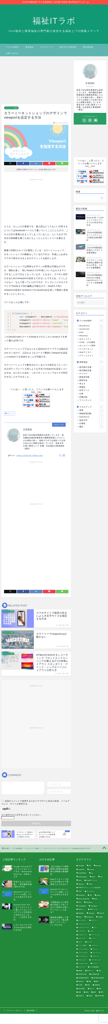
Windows (91, 335)
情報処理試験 (91, 413)
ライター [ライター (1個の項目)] (95, 963)
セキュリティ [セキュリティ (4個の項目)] (82, 938)
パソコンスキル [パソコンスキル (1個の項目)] (83, 949)
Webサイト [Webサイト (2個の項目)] (81, 909)
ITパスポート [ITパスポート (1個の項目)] (91, 891)
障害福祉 (29, 47)
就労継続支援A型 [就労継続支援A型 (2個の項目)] (83, 978)
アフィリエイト (91, 355)
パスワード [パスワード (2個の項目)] (94, 945)
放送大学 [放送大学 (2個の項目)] (81, 981)
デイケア (91, 374)
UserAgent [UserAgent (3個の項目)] (94, 906)
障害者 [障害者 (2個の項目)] (90, 996)
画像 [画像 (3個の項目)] (88, 985)
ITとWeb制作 (12, 47)
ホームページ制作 (11, 108)
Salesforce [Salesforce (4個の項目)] (89, 902)
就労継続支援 (91, 370)
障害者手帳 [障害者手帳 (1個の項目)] (100, 996)
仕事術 (91, 423)
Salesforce (91, 417)
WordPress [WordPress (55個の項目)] (89, 917)
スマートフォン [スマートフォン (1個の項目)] (96, 935)
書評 (91, 427)
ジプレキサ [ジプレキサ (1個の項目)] (81, 931)
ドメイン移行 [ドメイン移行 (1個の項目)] (82, 945)
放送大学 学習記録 (67, 47)
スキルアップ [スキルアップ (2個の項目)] (82, 935)
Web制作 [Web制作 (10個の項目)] (81, 913)
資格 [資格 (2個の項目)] (79, 992)
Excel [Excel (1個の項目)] (93, 877)
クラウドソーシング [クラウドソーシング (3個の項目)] (84, 924)
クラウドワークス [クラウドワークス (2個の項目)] (83, 927)
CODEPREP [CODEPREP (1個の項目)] (82, 873)
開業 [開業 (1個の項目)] (94, 992)
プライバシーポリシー (14, 1010)
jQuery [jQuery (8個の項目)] (98, 895)
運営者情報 (88, 47)
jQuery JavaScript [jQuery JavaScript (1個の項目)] (83, 899)
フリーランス (91, 400)
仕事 (91, 393)
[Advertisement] (35, 81)
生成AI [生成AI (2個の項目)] (80, 985)
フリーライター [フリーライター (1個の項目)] (83, 953)
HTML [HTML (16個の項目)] (90, 884)
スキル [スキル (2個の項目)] (92, 931)
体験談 (91, 387)
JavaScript (91, 329)
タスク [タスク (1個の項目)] (80, 942)
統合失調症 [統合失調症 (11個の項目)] (81, 988)
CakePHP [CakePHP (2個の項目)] (81, 869)
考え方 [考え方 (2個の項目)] (92, 988)
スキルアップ (46, 47)
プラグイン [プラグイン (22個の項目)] (95, 956)
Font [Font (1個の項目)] (101, 877)
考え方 (91, 383)
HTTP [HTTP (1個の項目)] (80, 891)
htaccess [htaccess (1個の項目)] (81, 884)
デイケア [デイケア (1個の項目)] (89, 942)
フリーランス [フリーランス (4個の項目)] (96, 953)
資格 (91, 410)
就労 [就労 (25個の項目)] (100, 971)
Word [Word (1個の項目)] (80, 917)
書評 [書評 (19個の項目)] (97, 981)
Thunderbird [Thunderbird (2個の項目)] (82, 906)
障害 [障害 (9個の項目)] (102, 992)
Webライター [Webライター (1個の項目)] (94, 909)
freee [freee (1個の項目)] (79, 880)
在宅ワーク (91, 390)
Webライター (91, 352)
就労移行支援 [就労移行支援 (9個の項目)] (82, 974)
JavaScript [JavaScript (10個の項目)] (81, 895)
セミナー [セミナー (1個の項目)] (93, 938)
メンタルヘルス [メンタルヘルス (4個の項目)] (83, 963)
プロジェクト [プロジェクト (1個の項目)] (82, 960)
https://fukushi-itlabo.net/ (30, 455)
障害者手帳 (91, 377)
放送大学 (91, 420)
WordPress (91, 325)
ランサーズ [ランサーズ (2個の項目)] (81, 967)
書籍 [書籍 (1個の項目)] (89, 981)
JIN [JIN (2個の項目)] (91, 895)
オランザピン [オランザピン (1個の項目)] (82, 920)
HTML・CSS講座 (91, 342)
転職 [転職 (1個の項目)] (87, 992)
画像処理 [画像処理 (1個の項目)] (97, 985)
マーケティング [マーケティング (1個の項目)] (96, 960)
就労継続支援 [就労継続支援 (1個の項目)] (95, 974)
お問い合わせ (12, 53)
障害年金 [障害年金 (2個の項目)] (81, 996)
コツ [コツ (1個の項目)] (95, 927)
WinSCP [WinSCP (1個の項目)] (101, 913)
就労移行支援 (91, 367)
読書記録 (91, 397)
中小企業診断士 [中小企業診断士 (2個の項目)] (94, 967)
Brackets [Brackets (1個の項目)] (98, 866)
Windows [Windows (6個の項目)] (91, 913)
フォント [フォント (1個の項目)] (95, 949)
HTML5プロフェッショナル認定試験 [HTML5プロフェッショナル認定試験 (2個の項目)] (89, 887)
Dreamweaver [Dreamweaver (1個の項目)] (82, 877)
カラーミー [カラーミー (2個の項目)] (94, 920)
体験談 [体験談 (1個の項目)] (80, 971)
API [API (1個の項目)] (90, 866)
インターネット (91, 349)
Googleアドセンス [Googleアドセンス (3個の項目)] (92, 880)
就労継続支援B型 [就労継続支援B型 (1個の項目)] (98, 978)
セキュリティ (91, 339)
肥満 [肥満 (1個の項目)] (100, 988)
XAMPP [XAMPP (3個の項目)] (100, 917)
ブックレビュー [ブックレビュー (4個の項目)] (83, 956)
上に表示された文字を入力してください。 (21, 815)
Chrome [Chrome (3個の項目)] (91, 869)
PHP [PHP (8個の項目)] (79, 902)
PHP (91, 332)
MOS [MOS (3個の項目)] (95, 899)
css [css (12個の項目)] (92, 873)
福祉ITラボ (54, 20)
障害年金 (91, 380)
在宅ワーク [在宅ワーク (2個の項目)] (90, 971)
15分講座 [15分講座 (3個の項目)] (81, 866)
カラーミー (10, 413)
